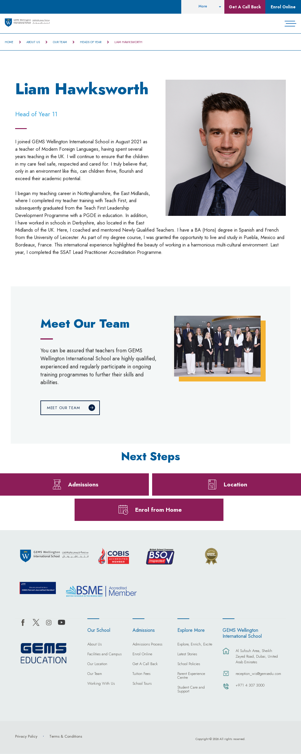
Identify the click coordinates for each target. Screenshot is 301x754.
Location (235, 484)
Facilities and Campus (104, 654)
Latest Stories (187, 654)
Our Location (97, 664)
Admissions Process (147, 644)
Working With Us (101, 683)
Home (9, 42)
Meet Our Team (63, 408)
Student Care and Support (191, 689)
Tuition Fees (141, 674)
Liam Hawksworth (128, 42)
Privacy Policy (26, 736)
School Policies (188, 664)
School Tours (142, 683)
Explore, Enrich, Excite (194, 644)
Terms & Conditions (65, 736)
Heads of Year (90, 42)
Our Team (60, 42)
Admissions (83, 484)
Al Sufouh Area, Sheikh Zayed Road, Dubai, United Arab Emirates (257, 656)
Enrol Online (283, 7)
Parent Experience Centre (191, 676)
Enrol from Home (158, 509)
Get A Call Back (245, 7)
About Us (33, 42)
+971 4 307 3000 (250, 685)
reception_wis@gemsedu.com (258, 673)
